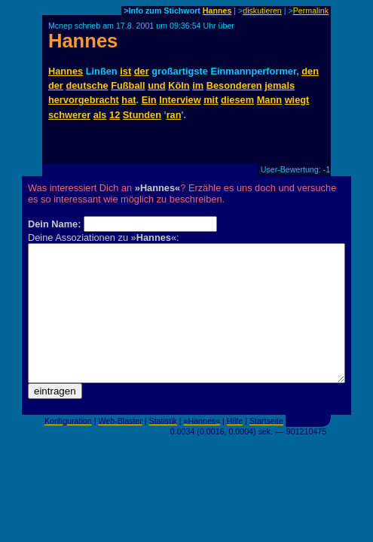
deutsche (87, 85)
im (197, 85)
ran (174, 114)
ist (125, 71)
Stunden (142, 114)
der (141, 71)
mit (210, 99)
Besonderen (234, 85)
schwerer (69, 114)
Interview (179, 99)
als (100, 114)
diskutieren (262, 10)
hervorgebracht (83, 99)
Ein (149, 99)
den (310, 71)
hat (128, 99)
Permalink (311, 10)
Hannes (217, 10)
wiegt (297, 99)
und (156, 85)
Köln (178, 85)
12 (114, 114)
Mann (269, 99)
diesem (237, 99)
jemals (279, 85)
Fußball (128, 85)
